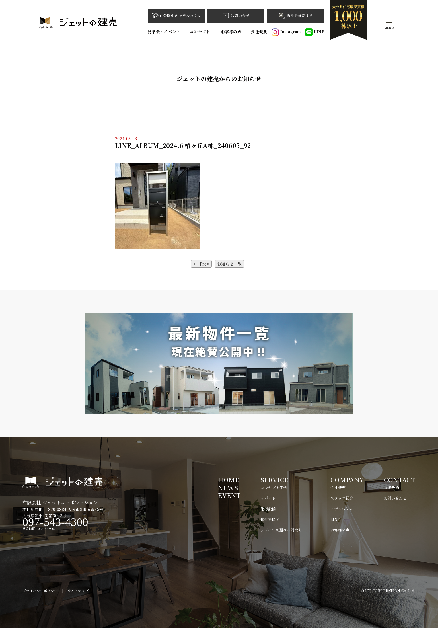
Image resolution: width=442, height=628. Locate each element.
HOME (228, 479)
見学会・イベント (164, 31)
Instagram (286, 32)
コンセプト (200, 31)
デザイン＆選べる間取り (281, 530)
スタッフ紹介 (341, 498)
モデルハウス (341, 509)
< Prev (201, 264)
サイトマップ (78, 590)
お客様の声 (231, 31)
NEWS (228, 487)
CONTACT (399, 479)
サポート (268, 498)
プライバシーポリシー (40, 590)
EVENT (229, 495)
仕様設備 (268, 509)
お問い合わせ (395, 498)
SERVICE (274, 479)
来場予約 (391, 487)
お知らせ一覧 (229, 264)
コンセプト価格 (273, 487)
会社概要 (259, 31)
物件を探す (269, 519)
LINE (314, 32)
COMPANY (347, 479)
